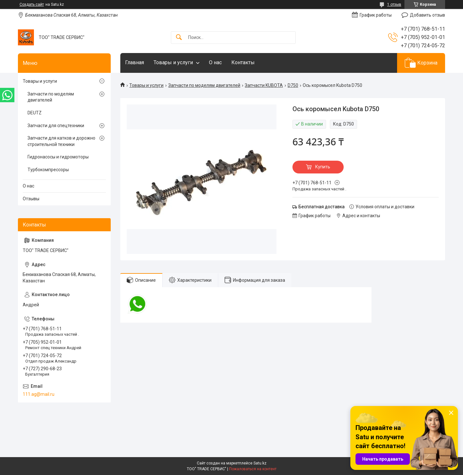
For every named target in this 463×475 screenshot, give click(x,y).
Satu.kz (260, 463)
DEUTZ (35, 112)
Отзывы (31, 198)
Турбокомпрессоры (48, 169)
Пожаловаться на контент (252, 469)
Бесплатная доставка (322, 206)
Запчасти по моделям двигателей (204, 85)
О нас (215, 62)
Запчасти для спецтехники (56, 125)
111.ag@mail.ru (38, 394)
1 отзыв (394, 4)
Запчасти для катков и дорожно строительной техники (61, 141)
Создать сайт (32, 4)
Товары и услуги (173, 62)
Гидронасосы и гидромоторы (58, 156)
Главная (134, 62)
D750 (293, 85)
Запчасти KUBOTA (264, 85)
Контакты (243, 62)
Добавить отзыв (427, 15)
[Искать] (178, 37)
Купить (322, 166)
